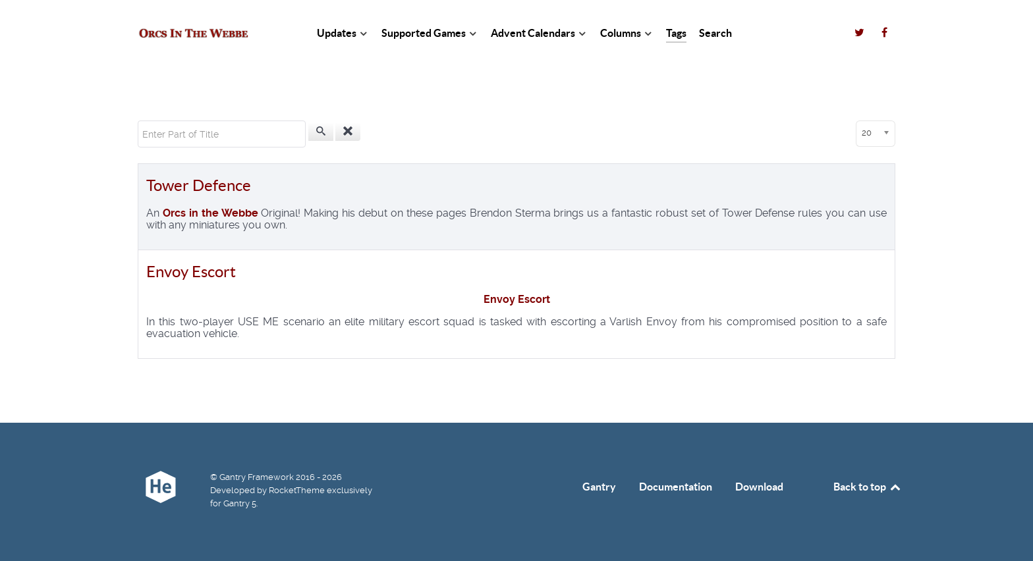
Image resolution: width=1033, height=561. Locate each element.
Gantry (599, 487)
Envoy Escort (191, 271)
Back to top (867, 487)
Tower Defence (198, 185)
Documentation (675, 487)
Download (759, 487)
